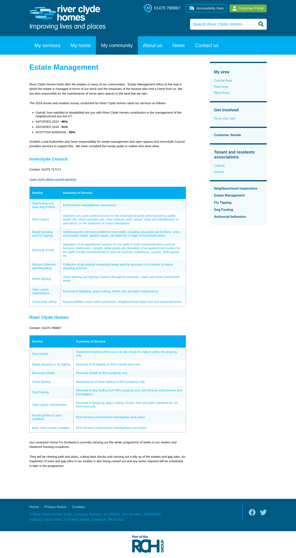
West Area (221, 93)
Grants (219, 172)
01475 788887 (161, 8)
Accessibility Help (206, 8)
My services (48, 45)
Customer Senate (227, 135)
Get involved (226, 110)
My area (221, 72)
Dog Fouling (223, 209)
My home (81, 45)
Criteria (219, 165)
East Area (221, 86)
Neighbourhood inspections (235, 188)
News (178, 45)
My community (117, 45)
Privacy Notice (55, 507)
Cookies (78, 507)
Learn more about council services (53, 179)
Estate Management (229, 195)
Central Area (223, 80)
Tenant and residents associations (234, 154)
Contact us (206, 45)
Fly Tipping (222, 202)
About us (152, 45)
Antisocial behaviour (230, 216)
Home (34, 507)
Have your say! (225, 118)
